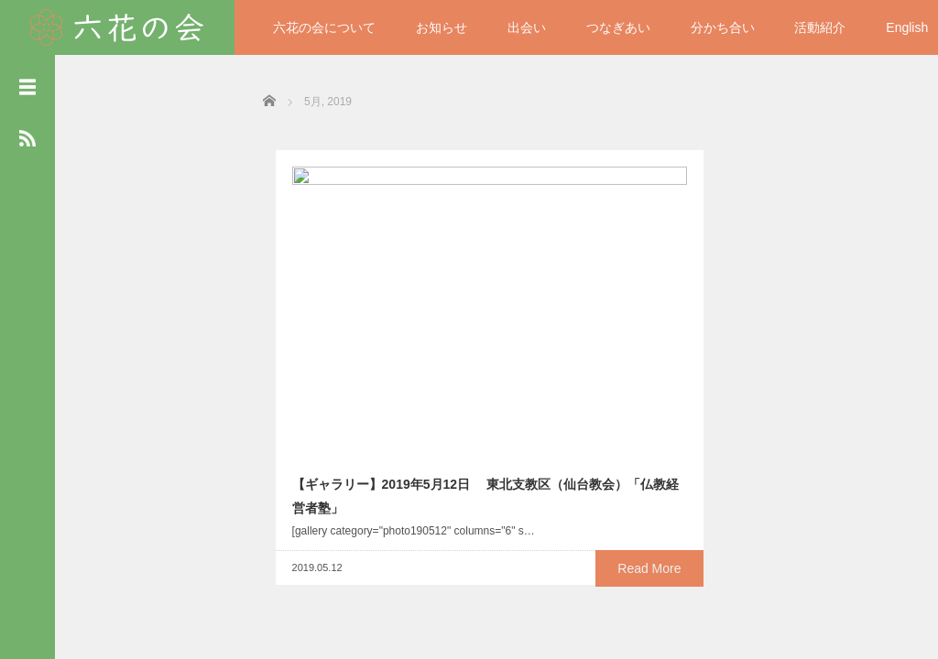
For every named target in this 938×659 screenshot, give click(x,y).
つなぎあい (618, 27)
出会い (526, 27)
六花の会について (324, 27)
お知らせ (441, 27)
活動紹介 (819, 27)
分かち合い (723, 27)
